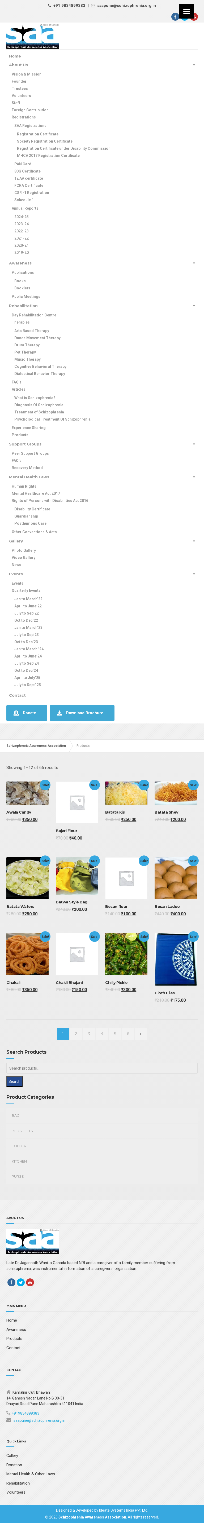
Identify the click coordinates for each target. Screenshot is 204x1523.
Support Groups (25, 444)
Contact (17, 695)
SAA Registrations (30, 125)
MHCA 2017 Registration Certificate (48, 155)
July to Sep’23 (26, 635)
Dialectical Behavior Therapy (39, 374)
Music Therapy (27, 359)
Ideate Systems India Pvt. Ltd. (123, 1510)
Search (14, 1081)
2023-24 (21, 224)
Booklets (22, 288)
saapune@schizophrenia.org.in (39, 1420)
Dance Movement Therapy (37, 338)
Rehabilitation (23, 305)
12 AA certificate (28, 178)
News (16, 565)
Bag (15, 1115)
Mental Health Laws (29, 477)
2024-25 (21, 217)
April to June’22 (28, 606)
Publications (23, 272)
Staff (16, 103)
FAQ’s (17, 382)
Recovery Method (27, 468)
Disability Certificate (32, 509)
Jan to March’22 (28, 599)
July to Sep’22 (26, 613)
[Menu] (186, 11)
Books (20, 281)
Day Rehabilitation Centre (34, 315)
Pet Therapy (25, 352)
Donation (14, 1465)
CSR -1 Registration (31, 193)
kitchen (19, 1161)
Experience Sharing (29, 428)
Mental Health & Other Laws (30, 1474)
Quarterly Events (26, 590)
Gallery (16, 541)
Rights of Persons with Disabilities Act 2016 (50, 500)
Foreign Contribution (30, 110)
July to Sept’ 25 (27, 685)
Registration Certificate (37, 134)
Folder (19, 1146)
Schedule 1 (24, 200)
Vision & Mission (26, 74)
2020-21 (21, 245)
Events (16, 574)
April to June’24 (28, 656)
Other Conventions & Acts (34, 532)
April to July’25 (27, 678)
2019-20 (21, 252)
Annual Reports (25, 208)
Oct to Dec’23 (26, 642)
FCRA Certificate (28, 185)
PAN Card (22, 164)
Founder (19, 81)
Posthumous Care (30, 523)
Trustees (20, 88)
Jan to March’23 (28, 627)
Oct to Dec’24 (26, 670)
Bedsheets (22, 1131)
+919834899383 (25, 1413)
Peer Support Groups (30, 453)
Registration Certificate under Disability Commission (63, 148)
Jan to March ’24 (29, 649)
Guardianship (26, 516)
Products (20, 435)
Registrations (24, 117)
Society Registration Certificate (45, 141)
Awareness (20, 263)
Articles (19, 389)
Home (15, 56)
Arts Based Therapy (31, 331)
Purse (18, 1176)
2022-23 (21, 231)
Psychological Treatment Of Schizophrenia (52, 419)
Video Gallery (23, 557)
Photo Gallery (24, 550)
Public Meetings (26, 296)
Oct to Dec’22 (26, 620)
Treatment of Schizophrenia (39, 412)
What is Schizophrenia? (35, 398)
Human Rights (24, 486)
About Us (18, 65)
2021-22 (21, 238)
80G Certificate (27, 171)
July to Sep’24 (26, 663)
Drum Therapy (27, 345)
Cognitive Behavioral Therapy (40, 366)
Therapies (21, 322)
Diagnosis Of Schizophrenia (38, 405)
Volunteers (21, 96)
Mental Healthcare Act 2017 (36, 493)
